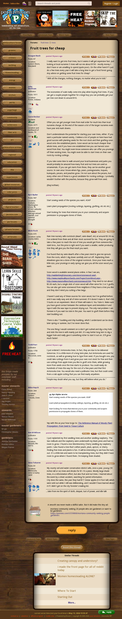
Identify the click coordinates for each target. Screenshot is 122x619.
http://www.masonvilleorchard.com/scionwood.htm (69, 281)
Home (6, 3)
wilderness (12, 125)
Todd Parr (32, 345)
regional (12, 155)
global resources (12, 185)
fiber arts (12, 132)
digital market (12, 207)
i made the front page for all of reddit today (81, 568)
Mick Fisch (33, 231)
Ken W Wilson (34, 432)
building (12, 65)
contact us (15, 616)
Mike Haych (33, 387)
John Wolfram (32, 88)
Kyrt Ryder (33, 195)
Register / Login (111, 3)
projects (12, 200)
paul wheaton (95, 616)
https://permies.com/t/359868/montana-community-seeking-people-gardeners (80, 514)
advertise (24, 616)
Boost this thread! (72, 547)
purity (12, 103)
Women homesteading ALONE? (76, 576)
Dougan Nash (34, 56)
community (12, 118)
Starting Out (65, 596)
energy (12, 80)
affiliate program (37, 616)
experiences (12, 177)
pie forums (12, 222)
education (12, 162)
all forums (12, 237)
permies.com (12, 215)
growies (12, 50)
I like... (30, 109)
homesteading (12, 73)
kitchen (12, 95)
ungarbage (12, 110)
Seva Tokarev (34, 463)
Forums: (34, 43)
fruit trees (45, 43)
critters (12, 58)
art (12, 140)
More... (72, 602)
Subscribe (14, 3)
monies (12, 88)
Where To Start (67, 590)
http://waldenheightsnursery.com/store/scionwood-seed (71, 275)
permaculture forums (12, 43)
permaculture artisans (12, 147)
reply (72, 530)
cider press (12, 192)
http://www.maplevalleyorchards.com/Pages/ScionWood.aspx (73, 278)
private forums (12, 230)
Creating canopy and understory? (78, 560)
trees (54, 43)
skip (12, 170)
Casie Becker (34, 117)
